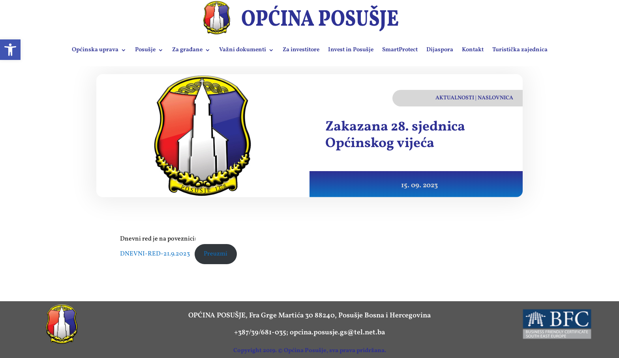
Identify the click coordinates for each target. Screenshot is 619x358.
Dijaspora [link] (439, 50)
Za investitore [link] (301, 50)
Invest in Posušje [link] (350, 50)
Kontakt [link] (473, 50)
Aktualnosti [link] (454, 98)
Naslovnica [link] (495, 98)
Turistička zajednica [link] (520, 50)
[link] (10, 49)
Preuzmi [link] (215, 254)
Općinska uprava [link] (95, 50)
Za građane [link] (187, 50)
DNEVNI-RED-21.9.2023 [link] (155, 254)
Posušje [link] (145, 50)
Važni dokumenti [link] (242, 50)
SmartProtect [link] (400, 50)
